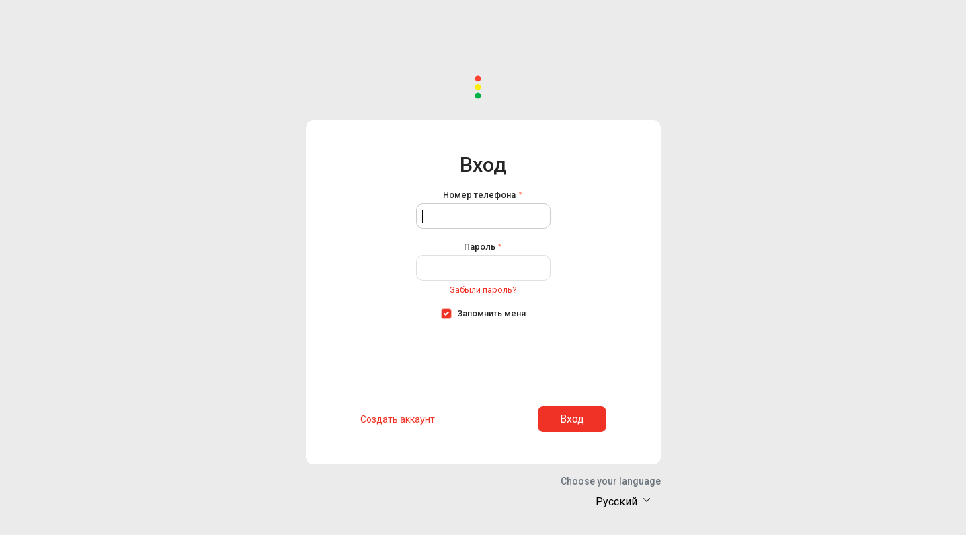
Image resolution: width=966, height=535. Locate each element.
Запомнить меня (491, 313)
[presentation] (483, 358)
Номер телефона (479, 195)
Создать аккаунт (397, 419)
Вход (572, 419)
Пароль (479, 247)
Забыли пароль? (483, 290)
